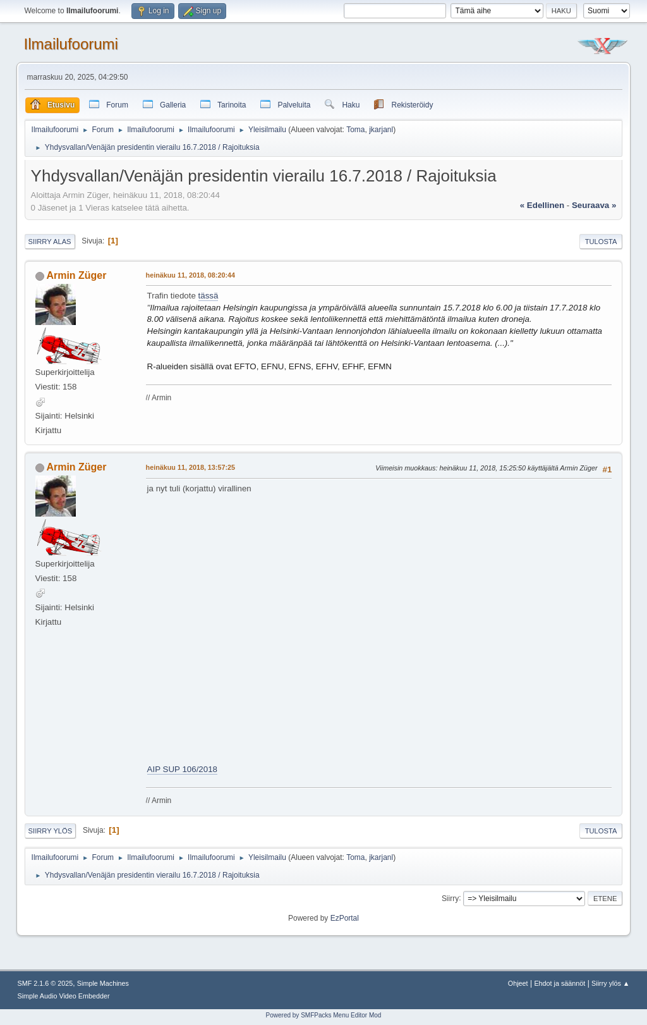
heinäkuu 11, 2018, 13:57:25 (190, 467)
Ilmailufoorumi (71, 43)
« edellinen (542, 205)
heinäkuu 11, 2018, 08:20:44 (190, 275)
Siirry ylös (50, 831)
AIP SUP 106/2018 (182, 769)
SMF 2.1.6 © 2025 (45, 983)
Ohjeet (518, 983)
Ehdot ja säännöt (559, 983)
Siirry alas (49, 241)
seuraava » (594, 205)
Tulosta (601, 241)
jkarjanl (381, 129)
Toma (355, 129)
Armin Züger (76, 275)
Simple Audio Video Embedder (64, 996)
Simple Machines (103, 983)
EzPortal (344, 918)
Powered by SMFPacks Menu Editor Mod (324, 1015)
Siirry (450, 897)
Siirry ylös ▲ (610, 983)
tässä (208, 295)
